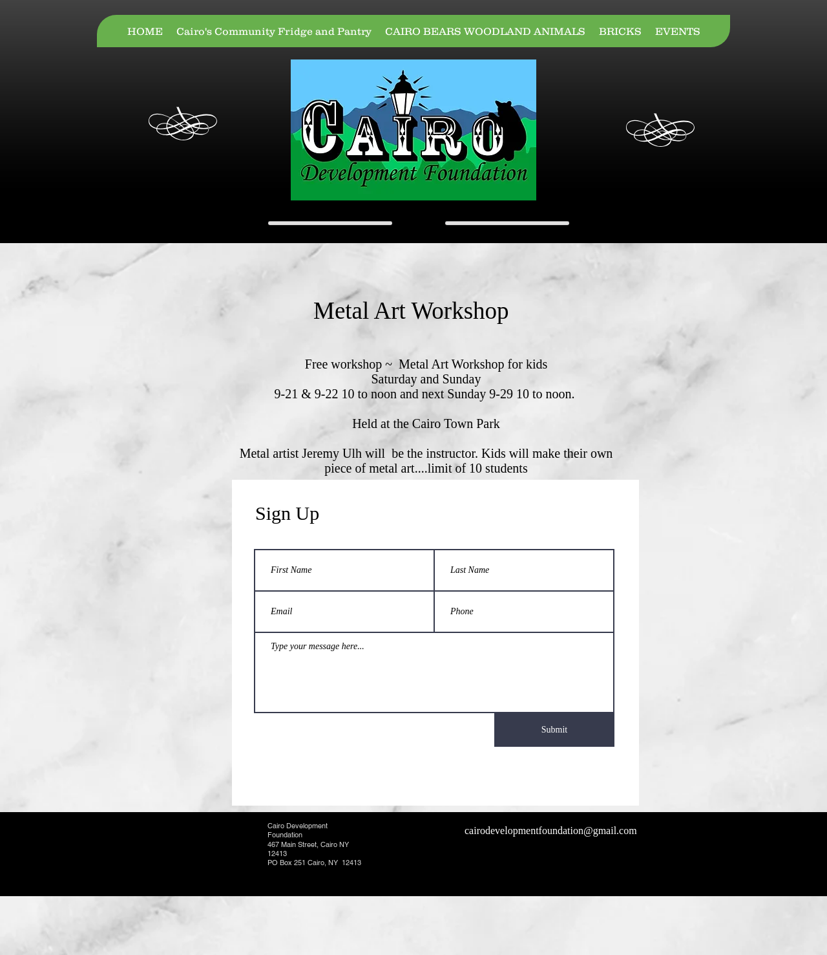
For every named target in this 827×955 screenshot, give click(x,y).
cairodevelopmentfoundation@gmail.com (551, 830)
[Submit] (554, 730)
